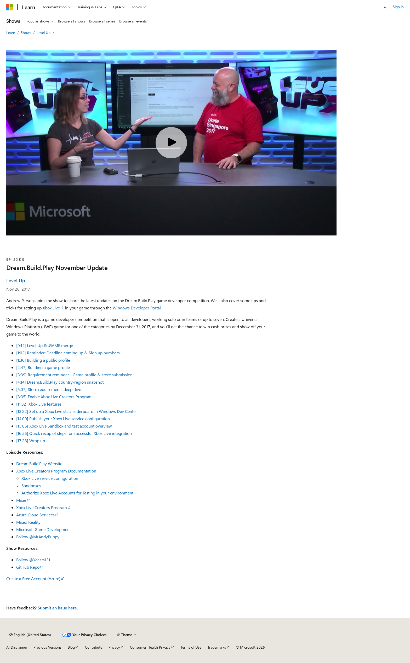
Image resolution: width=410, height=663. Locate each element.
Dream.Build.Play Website (39, 463)
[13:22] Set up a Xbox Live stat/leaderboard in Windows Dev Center (76, 411)
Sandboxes (31, 485)
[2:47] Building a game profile (43, 367)
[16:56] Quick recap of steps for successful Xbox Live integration (74, 433)
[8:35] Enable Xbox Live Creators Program (54, 396)
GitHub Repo (27, 567)
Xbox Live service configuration (49, 478)
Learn (11, 32)
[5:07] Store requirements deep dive (48, 389)
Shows (26, 32)
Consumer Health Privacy (150, 647)
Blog (71, 647)
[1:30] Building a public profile (43, 360)
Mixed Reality (28, 522)
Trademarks (217, 647)
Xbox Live (51, 307)
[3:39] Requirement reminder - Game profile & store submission (74, 374)
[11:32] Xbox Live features (38, 404)
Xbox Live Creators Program (41, 507)
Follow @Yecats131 (33, 559)
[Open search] (385, 7)
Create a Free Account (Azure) (33, 578)
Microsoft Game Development (43, 529)
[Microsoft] (9, 7)
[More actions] (399, 33)
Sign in (398, 6)
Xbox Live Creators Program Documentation (56, 471)
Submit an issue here (57, 607)
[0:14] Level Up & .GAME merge (44, 345)
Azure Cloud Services (35, 514)
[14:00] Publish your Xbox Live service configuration (63, 418)
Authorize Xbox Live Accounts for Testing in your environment (77, 492)
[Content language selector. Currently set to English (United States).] (30, 635)
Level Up (44, 32)
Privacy (114, 647)
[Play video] (171, 142)
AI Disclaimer (16, 647)
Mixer (21, 500)
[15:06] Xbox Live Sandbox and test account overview (64, 426)
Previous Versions (47, 647)
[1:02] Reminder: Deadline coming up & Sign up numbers (68, 352)
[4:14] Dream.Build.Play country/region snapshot (60, 382)
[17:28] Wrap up (30, 440)
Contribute (93, 647)
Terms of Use (191, 647)
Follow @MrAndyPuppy (37, 536)
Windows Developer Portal (137, 307)
